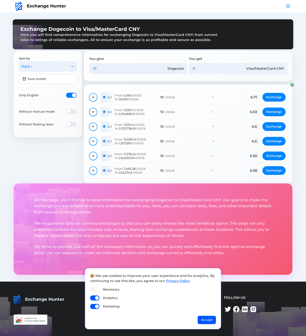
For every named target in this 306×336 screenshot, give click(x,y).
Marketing (111, 306)
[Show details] (93, 97)
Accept (206, 320)
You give (96, 59)
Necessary (111, 289)
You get (195, 59)
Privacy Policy (178, 281)
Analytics (110, 298)
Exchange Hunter (40, 6)
